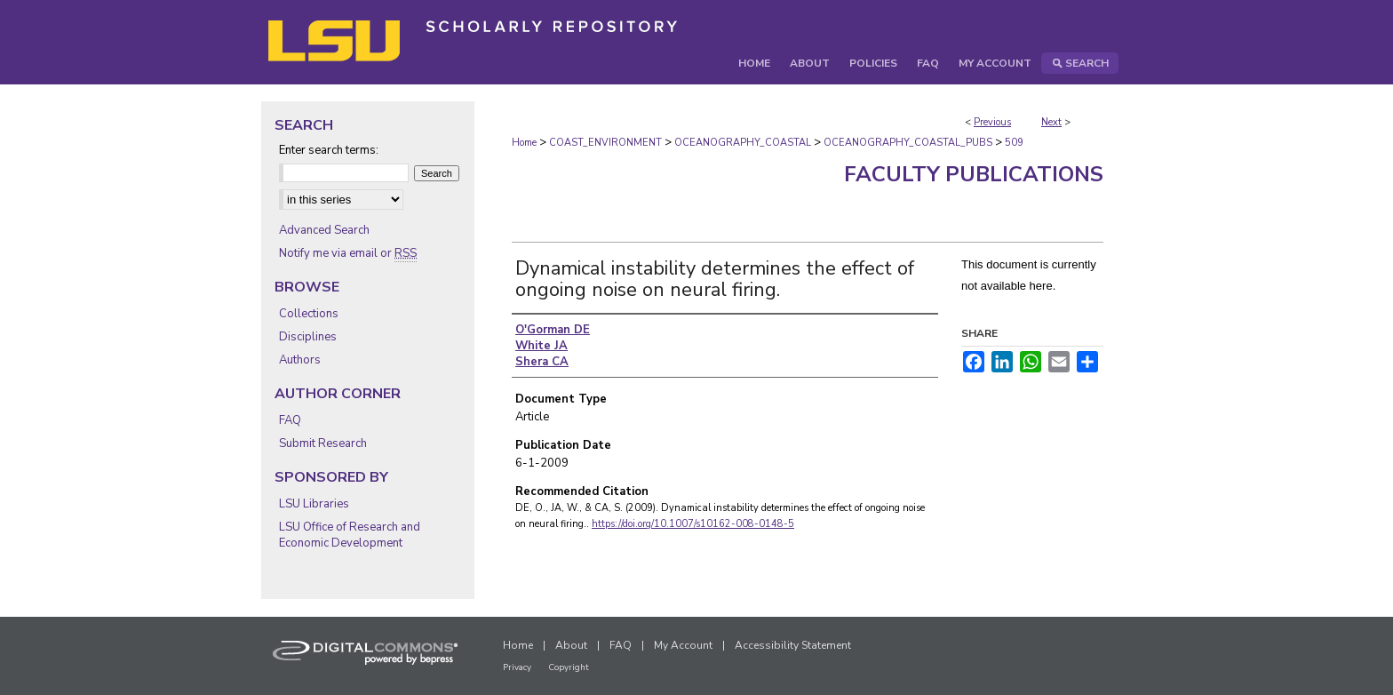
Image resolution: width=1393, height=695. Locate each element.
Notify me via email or (348, 253)
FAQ (290, 420)
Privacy (517, 667)
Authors (300, 360)
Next (1051, 122)
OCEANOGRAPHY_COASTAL (742, 142)
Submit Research (323, 443)
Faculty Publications (973, 174)
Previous (992, 122)
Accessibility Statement (793, 645)
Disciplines (308, 337)
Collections (308, 314)
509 (1014, 142)
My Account (683, 645)
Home (524, 142)
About (571, 645)
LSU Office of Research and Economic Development (349, 535)
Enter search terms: (328, 150)
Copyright (568, 667)
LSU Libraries (314, 504)
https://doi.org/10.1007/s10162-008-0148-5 (693, 524)
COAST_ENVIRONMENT (605, 142)
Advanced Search (324, 230)
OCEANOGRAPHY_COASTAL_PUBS (908, 142)
